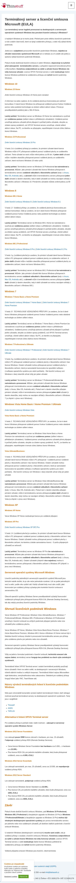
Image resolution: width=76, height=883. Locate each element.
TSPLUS (11, 711)
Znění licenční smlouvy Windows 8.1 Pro (51, 249)
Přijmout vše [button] (23, 876)
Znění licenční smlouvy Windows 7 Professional (23, 350)
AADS (10, 708)
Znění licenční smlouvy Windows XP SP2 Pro (22, 527)
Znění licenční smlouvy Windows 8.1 (47, 202)
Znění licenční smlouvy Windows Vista (19, 410)
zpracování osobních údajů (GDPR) (42, 866)
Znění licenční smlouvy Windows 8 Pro (20, 249)
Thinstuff (11, 705)
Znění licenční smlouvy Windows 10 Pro (20, 142)
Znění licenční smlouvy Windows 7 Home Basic (23, 302)
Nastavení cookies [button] (10, 876)
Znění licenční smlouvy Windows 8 (18, 202)
